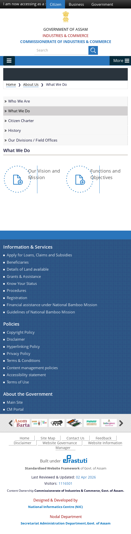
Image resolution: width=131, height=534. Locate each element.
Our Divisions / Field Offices (32, 140)
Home (11, 84)
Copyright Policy (21, 332)
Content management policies (32, 367)
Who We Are (19, 101)
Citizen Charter (21, 120)
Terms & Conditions (23, 360)
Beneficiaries (18, 262)
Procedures (16, 290)
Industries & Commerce (65, 35)
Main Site (15, 402)
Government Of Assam (65, 29)
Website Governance (60, 443)
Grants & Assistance (24, 276)
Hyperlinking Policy (23, 346)
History (14, 130)
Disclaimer (16, 339)
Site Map (48, 438)
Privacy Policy (18, 353)
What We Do (19, 111)
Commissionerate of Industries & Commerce (65, 41)
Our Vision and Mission (44, 174)
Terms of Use (18, 382)
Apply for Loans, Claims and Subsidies (39, 255)
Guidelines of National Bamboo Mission (41, 312)
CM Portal (15, 409)
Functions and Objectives (105, 174)
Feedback (103, 438)
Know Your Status (22, 283)
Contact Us (75, 438)
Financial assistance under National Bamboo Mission (52, 304)
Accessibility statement (26, 374)
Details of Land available (28, 269)
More (118, 60)
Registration (17, 297)
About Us (31, 84)
